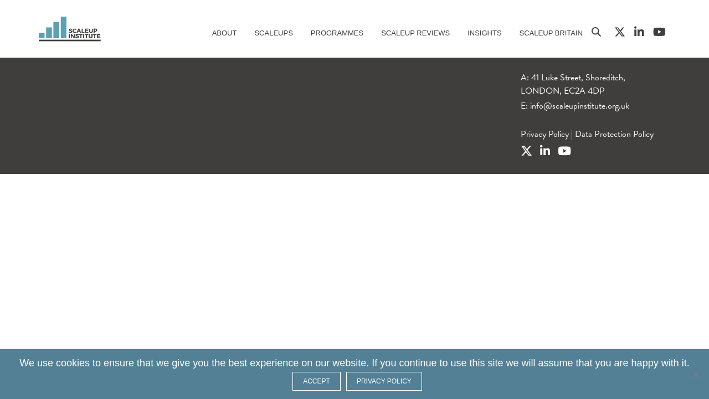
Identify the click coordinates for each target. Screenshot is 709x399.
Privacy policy (384, 381)
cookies (73, 363)
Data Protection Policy (614, 134)
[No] (695, 374)
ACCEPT (316, 381)
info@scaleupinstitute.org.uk (579, 105)
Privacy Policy (545, 134)
